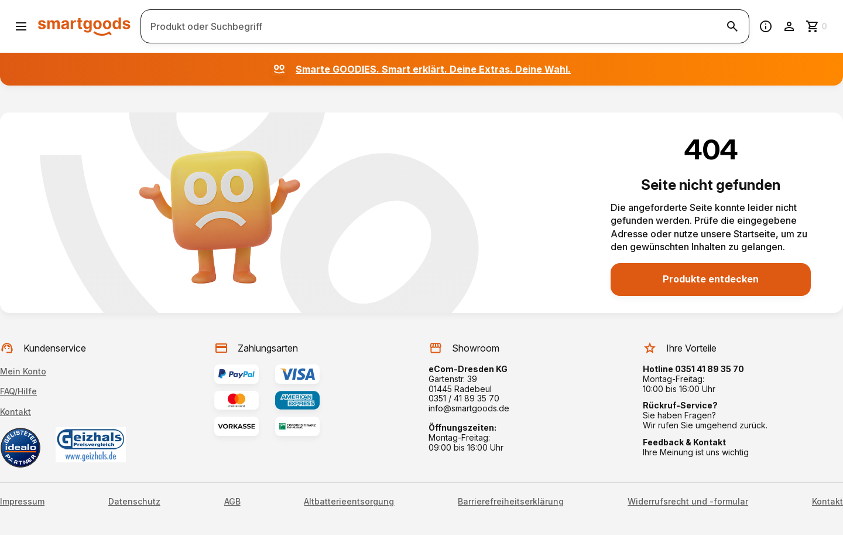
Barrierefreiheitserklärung (511, 501)
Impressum (22, 501)
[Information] (766, 26)
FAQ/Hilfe (18, 391)
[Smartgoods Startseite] (84, 26)
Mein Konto (23, 371)
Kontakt (15, 412)
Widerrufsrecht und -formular (688, 501)
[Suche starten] (732, 26)
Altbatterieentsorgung (349, 501)
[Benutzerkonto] (789, 26)
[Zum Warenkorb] (817, 26)
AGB (232, 501)
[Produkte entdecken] (711, 279)
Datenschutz (134, 501)
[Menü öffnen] (21, 26)
